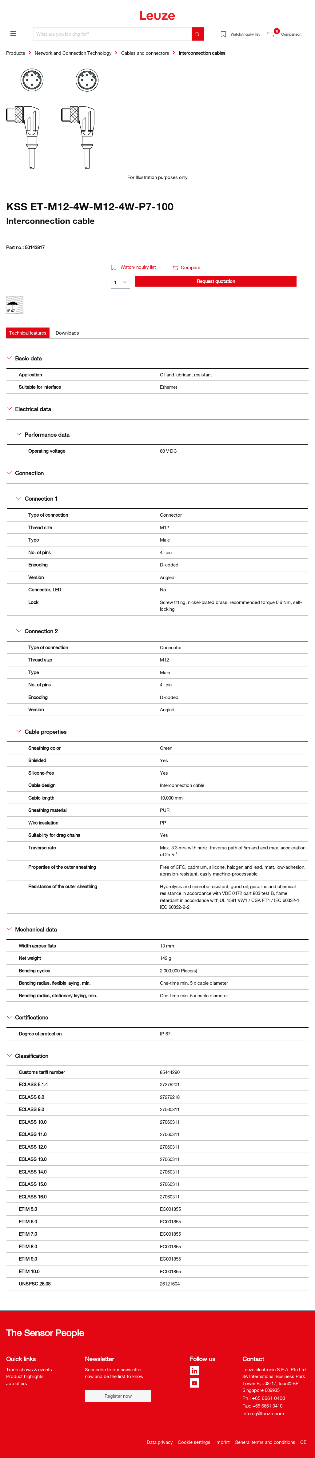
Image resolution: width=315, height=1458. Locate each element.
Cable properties (41, 731)
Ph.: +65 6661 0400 (263, 1398)
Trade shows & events (29, 1369)
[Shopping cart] (305, 32)
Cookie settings (194, 1442)
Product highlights (25, 1376)
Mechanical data (32, 929)
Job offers (16, 1383)
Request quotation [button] (216, 281)
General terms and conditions (265, 1442)
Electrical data (29, 409)
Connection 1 (37, 498)
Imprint (222, 1442)
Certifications (27, 1017)
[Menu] (13, 33)
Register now (118, 1396)
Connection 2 (37, 631)
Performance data (43, 434)
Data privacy (160, 1442)
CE (303, 1442)
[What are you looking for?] (112, 34)
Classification (27, 1055)
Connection (25, 473)
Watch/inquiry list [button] (133, 267)
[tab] (28, 333)
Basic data (24, 358)
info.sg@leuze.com (263, 1413)
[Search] (198, 34)
